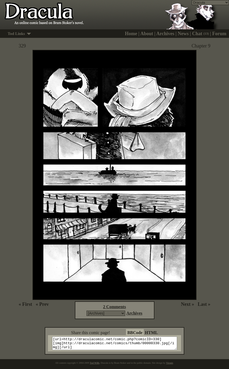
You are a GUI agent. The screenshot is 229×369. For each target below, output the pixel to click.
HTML (151, 332)
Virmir (169, 365)
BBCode (134, 332)
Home (131, 33)
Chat (200, 33)
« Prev (42, 304)
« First (25, 304)
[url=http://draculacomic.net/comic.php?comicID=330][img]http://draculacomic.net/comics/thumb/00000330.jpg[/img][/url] (118, 344)
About (146, 33)
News (183, 33)
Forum (219, 33)
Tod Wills (95, 365)
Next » (187, 304)
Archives (165, 33)
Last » (204, 304)
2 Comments (114, 306)
